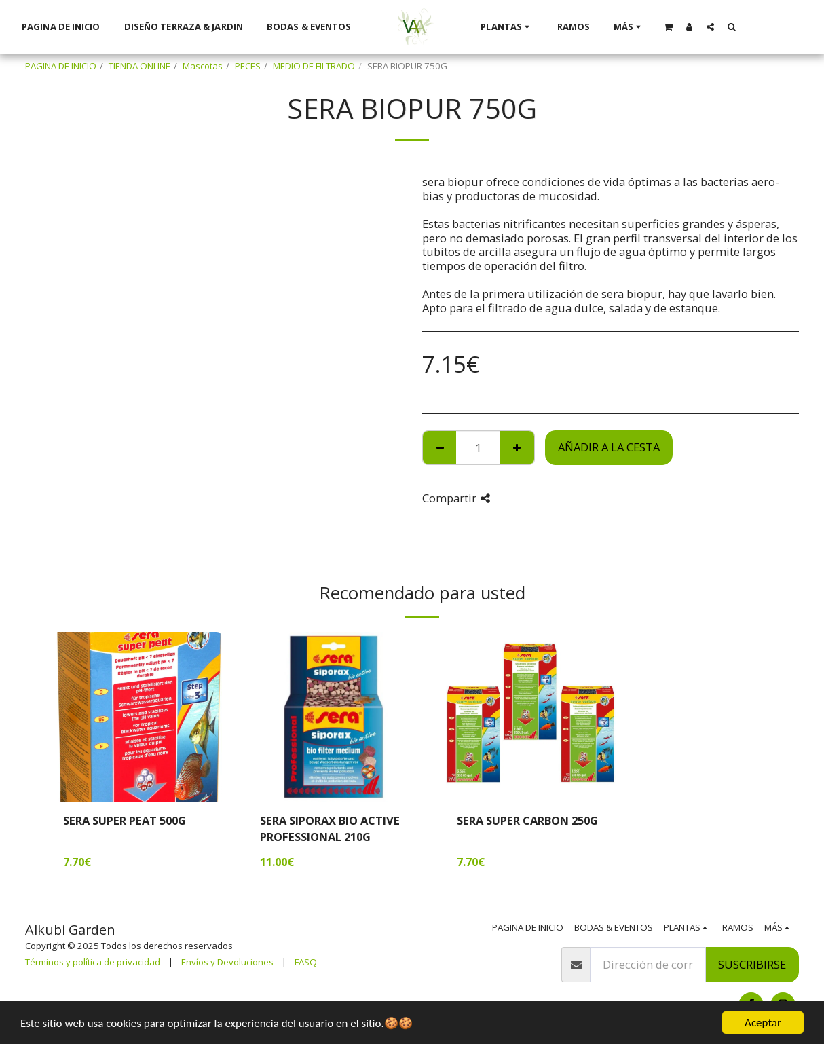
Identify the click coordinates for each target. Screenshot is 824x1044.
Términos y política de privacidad (92, 962)
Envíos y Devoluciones (227, 962)
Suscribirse (752, 964)
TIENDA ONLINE (139, 66)
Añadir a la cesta (609, 447)
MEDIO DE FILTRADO (314, 66)
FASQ (306, 962)
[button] (668, 27)
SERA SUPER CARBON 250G (527, 820)
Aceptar (763, 1022)
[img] (137, 717)
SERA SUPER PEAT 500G (124, 820)
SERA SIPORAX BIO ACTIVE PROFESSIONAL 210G (330, 829)
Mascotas (203, 66)
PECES (248, 66)
